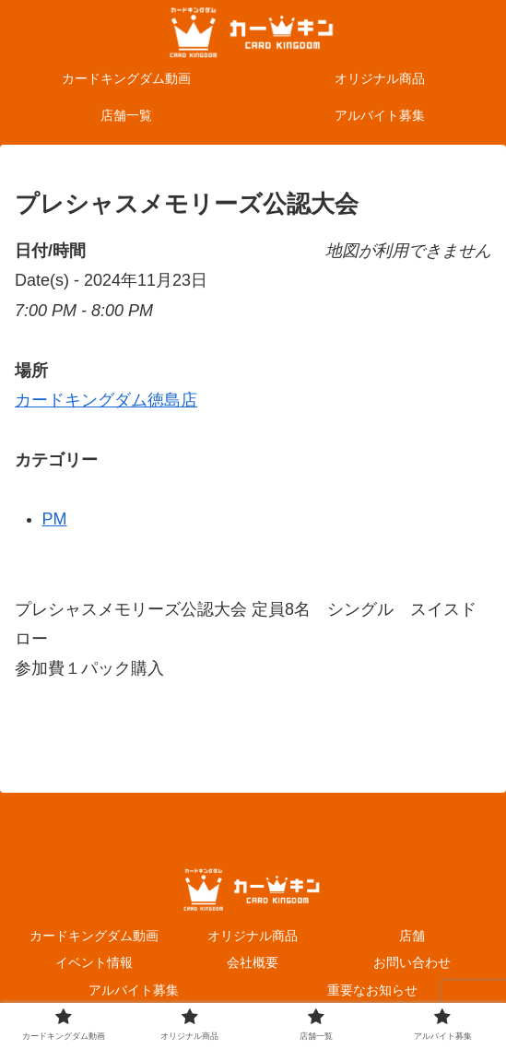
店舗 (412, 935)
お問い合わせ (412, 962)
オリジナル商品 (252, 935)
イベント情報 (94, 962)
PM (54, 519)
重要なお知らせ (372, 990)
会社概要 (252, 962)
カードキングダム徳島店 (106, 400)
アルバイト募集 (133, 990)
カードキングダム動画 (94, 935)
